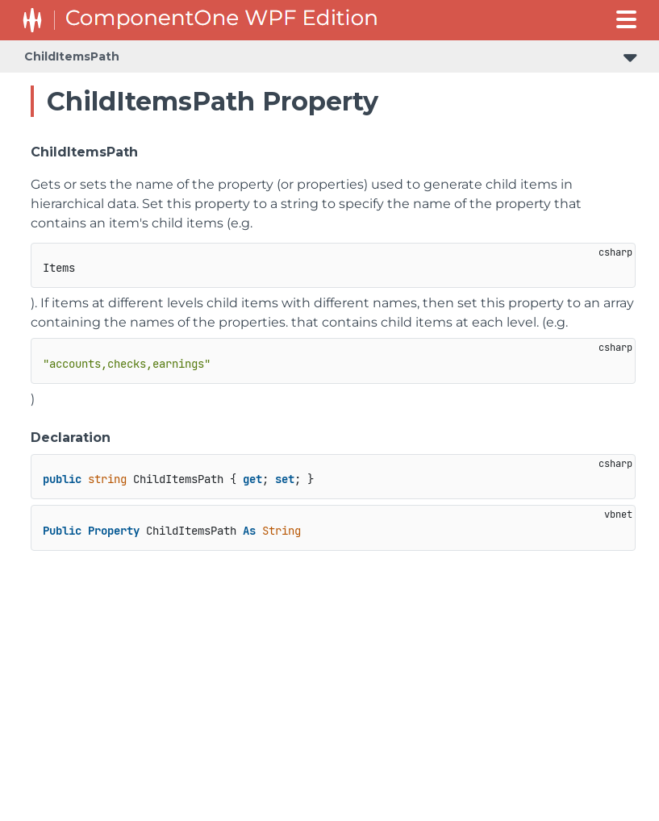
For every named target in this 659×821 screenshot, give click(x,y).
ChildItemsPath (71, 56)
